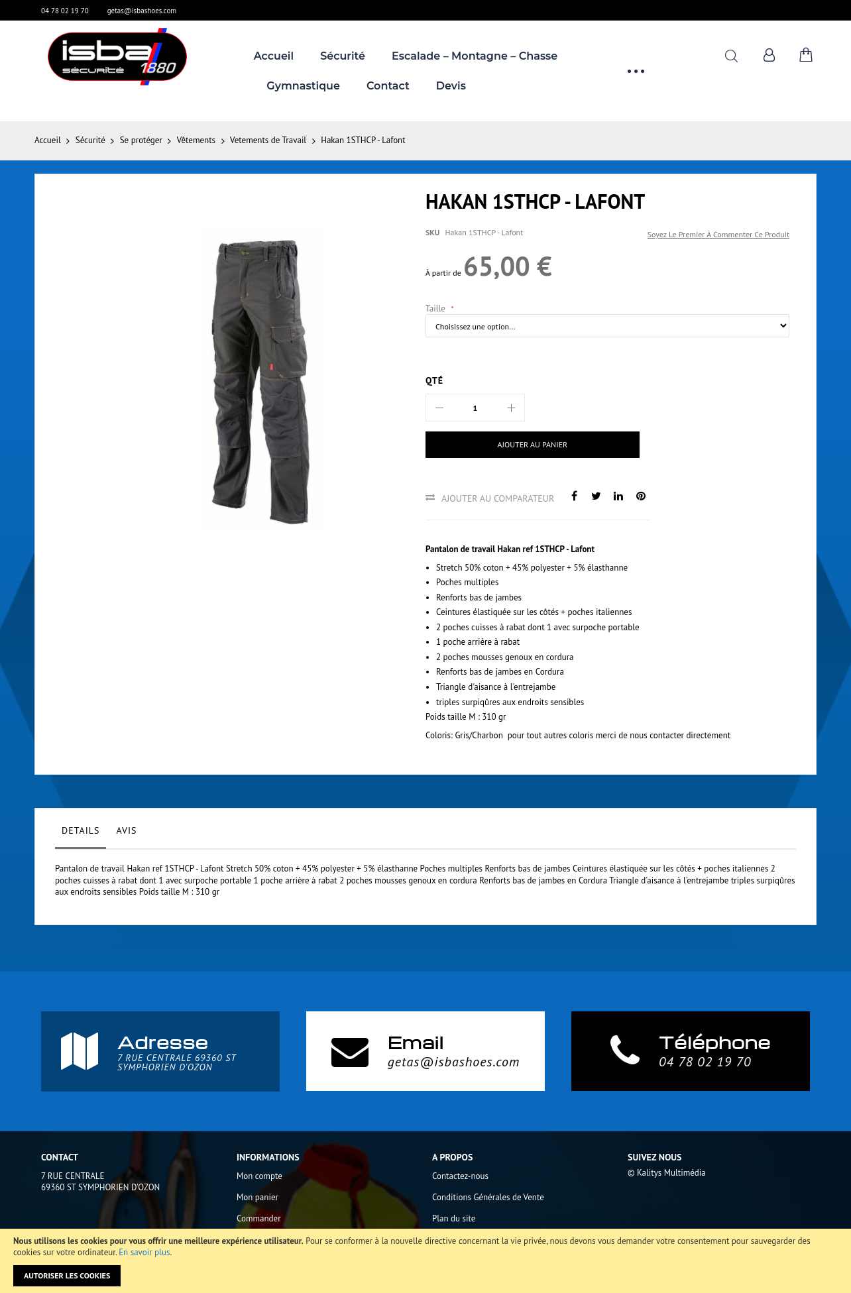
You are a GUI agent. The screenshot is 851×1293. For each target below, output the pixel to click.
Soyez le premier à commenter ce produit (718, 234)
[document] (425, 1260)
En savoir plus (144, 1252)
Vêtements (196, 140)
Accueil (47, 140)
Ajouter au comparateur (497, 498)
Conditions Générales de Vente (488, 1197)
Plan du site (453, 1218)
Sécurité (90, 140)
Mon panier (257, 1197)
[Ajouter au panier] (512, 444)
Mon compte (259, 1176)
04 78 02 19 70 (65, 10)
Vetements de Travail (268, 140)
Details (80, 830)
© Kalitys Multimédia (667, 1172)
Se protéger (141, 140)
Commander (259, 1218)
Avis (126, 830)
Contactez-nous (460, 1176)
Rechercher (731, 56)
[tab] (80, 833)
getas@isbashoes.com (142, 10)
